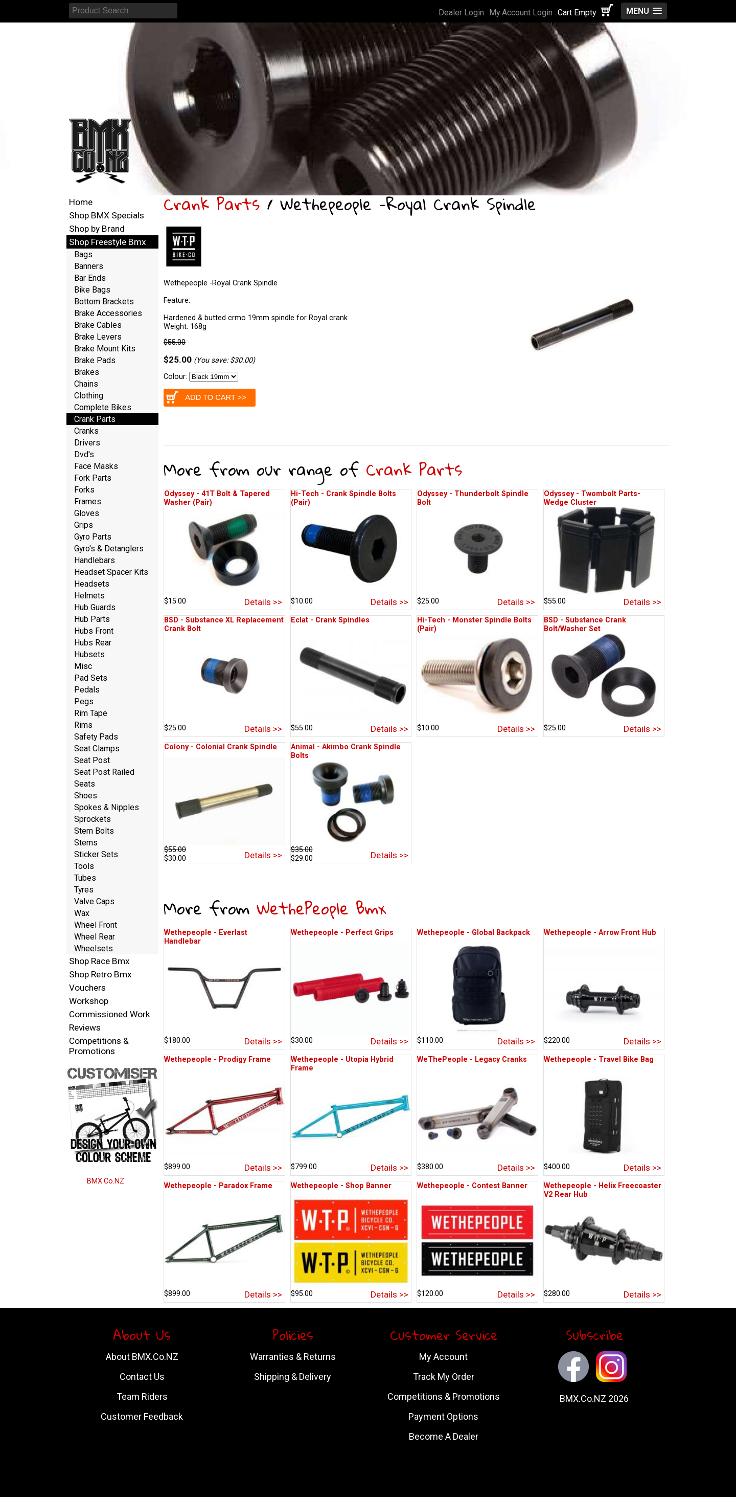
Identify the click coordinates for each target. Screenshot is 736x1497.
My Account (443, 1356)
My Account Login (521, 12)
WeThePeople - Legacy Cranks (472, 1059)
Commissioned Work (109, 1014)
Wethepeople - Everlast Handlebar (205, 937)
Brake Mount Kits (104, 348)
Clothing (88, 395)
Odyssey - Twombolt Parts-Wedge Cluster (592, 498)
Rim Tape (90, 713)
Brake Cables (98, 325)
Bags (83, 254)
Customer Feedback (142, 1416)
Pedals (87, 690)
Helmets (89, 595)
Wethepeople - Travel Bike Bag (599, 1059)
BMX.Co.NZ (105, 1181)
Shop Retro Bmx (100, 974)
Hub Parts (92, 619)
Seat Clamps (97, 748)
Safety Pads (96, 737)
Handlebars (94, 560)
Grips (83, 525)
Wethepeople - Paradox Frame (218, 1185)
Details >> (263, 602)
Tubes (85, 878)
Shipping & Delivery (292, 1376)
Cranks (86, 431)
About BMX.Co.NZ (142, 1356)
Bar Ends (90, 278)
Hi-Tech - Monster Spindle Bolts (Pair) (474, 624)
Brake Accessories (108, 313)
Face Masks (96, 466)
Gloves (86, 513)
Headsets (91, 584)
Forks (84, 490)
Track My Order (443, 1376)
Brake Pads (95, 360)
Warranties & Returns (293, 1356)
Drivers (87, 443)
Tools (84, 866)
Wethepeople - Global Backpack (473, 932)
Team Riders (142, 1396)
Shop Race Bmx (99, 961)
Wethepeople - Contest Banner (472, 1185)
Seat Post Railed (104, 772)
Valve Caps (94, 901)
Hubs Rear (92, 642)
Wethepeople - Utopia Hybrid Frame (342, 1064)
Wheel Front (95, 925)
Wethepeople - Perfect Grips (342, 932)
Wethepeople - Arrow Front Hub (600, 932)
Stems (86, 842)
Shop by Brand (97, 229)
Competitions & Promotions (99, 1046)
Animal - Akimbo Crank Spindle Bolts (346, 751)
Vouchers (87, 987)
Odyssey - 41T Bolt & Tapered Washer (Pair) (217, 498)
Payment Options (443, 1416)
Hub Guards (95, 607)
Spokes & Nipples (106, 807)
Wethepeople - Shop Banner (341, 1185)
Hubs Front (93, 631)
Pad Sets (90, 678)
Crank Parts (212, 204)
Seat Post (92, 760)
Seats (84, 784)
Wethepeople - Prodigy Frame (217, 1059)
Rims (83, 725)
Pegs (84, 701)
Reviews (85, 1027)
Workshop (88, 1001)
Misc (83, 666)
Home (81, 202)
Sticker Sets (96, 854)
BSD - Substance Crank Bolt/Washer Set (585, 624)
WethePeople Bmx (321, 908)
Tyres (84, 890)
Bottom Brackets (104, 301)
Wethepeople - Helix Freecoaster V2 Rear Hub (602, 1190)
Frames (87, 501)
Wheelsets (93, 948)
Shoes (85, 795)
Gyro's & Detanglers (109, 548)
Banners (88, 266)
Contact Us (142, 1376)
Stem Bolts (94, 831)
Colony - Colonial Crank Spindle (220, 747)
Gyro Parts (92, 537)
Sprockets (92, 819)
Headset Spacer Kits (111, 572)
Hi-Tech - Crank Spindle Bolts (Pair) (343, 498)
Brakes (86, 372)
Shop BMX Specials (106, 215)
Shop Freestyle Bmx (107, 242)
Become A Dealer (443, 1436)
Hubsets (89, 654)
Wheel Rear (94, 937)
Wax (81, 913)
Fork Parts (92, 478)
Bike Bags (92, 290)
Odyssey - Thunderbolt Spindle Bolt (472, 498)
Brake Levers (98, 337)
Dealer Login (461, 12)
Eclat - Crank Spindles (330, 620)
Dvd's (84, 454)
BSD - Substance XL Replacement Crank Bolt (224, 624)
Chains (86, 384)
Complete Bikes (102, 407)
